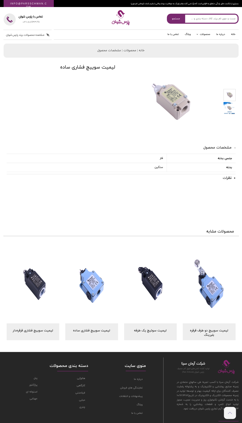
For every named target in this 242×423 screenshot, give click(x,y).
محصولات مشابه (220, 204)
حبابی (82, 375)
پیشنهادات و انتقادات (131, 371)
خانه (233, 37)
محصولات (205, 37)
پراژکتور (33, 360)
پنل (35, 353)
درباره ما (220, 37)
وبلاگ (188, 37)
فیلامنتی (80, 367)
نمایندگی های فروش (131, 362)
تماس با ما (173, 37)
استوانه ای (31, 367)
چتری (82, 382)
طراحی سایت (76, 409)
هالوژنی (81, 353)
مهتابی (33, 373)
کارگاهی (81, 360)
